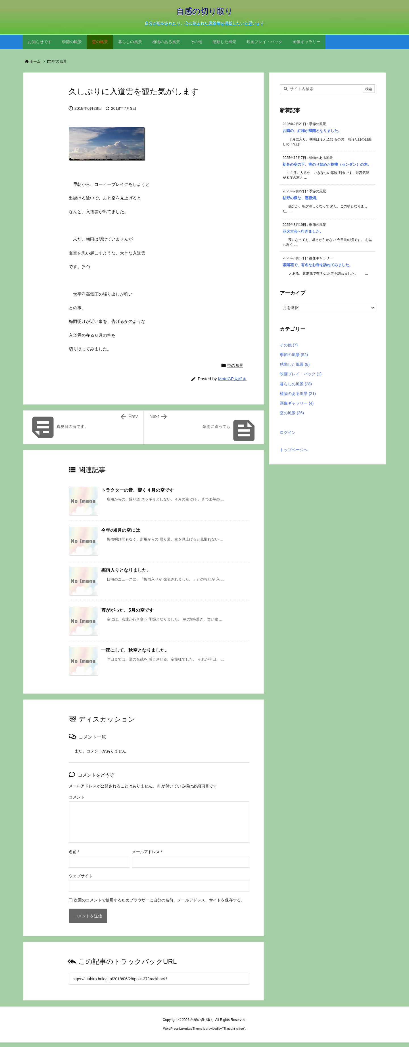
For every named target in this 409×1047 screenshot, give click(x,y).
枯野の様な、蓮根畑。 (301, 198)
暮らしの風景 (296, 384)
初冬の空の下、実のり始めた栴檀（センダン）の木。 (327, 164)
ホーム (35, 61)
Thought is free (234, 1028)
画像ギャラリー (297, 403)
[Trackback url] (159, 979)
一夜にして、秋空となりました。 (135, 650)
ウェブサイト (81, 876)
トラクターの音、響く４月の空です (137, 490)
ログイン (288, 432)
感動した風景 (295, 364)
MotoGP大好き (232, 378)
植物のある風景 (298, 393)
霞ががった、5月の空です (127, 610)
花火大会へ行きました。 (303, 231)
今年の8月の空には (120, 530)
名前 (74, 852)
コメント (77, 797)
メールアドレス (147, 852)
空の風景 (59, 61)
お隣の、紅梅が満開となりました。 (312, 131)
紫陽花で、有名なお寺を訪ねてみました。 (318, 265)
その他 (289, 345)
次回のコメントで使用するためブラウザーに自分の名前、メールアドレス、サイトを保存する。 (159, 900)
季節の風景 (294, 354)
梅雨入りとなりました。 (126, 570)
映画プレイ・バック (301, 374)
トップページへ (294, 449)
